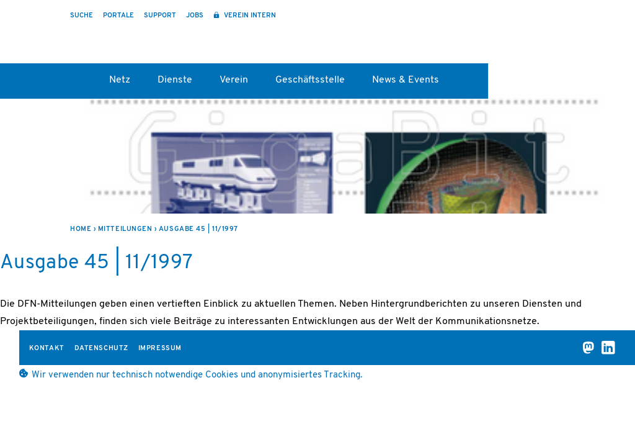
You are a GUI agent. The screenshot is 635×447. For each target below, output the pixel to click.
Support (160, 15)
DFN (574, 38)
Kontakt (46, 348)
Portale (118, 15)
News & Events (405, 80)
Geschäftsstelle (310, 80)
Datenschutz (101, 348)
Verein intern (249, 15)
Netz (119, 80)
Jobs (194, 15)
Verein (234, 80)
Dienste (175, 80)
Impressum (160, 348)
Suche (81, 15)
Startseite (76, 84)
